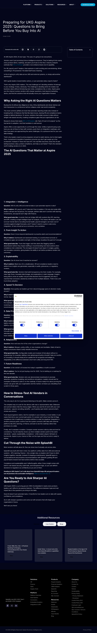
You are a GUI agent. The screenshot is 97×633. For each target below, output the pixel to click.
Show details (75, 331)
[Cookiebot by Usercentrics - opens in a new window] (75, 296)
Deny (25, 335)
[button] (90, 50)
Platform (28, 4)
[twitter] (11, 605)
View (11, 555)
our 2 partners (23, 304)
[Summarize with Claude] (28, 49)
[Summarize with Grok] (38, 49)
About (71, 4)
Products (39, 4)
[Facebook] (7, 605)
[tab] (36, 524)
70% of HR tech (18, 65)
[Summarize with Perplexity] (33, 49)
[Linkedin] (16, 605)
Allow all (71, 335)
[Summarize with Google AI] (44, 49)
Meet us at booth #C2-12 (42, 473)
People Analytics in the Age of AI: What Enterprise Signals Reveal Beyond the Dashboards (77, 551)
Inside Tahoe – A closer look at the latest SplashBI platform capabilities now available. (48, 551)
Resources (61, 4)
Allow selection (48, 335)
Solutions (50, 4)
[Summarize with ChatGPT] (22, 49)
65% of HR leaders (29, 121)
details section (68, 316)
